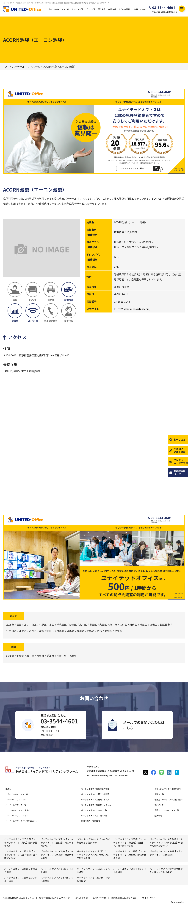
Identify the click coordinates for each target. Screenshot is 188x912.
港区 (41, 631)
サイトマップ (148, 898)
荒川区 (80, 631)
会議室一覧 (159, 794)
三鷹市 (10, 624)
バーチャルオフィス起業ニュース (95, 799)
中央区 (32, 624)
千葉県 (20, 656)
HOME (8, 788)
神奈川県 (62, 656)
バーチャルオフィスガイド (17, 815)
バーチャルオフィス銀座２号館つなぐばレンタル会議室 (166, 870)
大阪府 (40, 656)
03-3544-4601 (163, 7)
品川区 (83, 624)
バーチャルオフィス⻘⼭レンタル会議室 (57, 870)
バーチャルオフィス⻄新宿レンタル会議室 (20, 879)
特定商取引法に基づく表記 (124, 898)
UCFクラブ (159, 804)
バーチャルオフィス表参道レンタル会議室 (129, 870)
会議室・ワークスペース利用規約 (168, 799)
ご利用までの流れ (139, 9)
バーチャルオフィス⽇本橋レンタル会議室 (57, 879)
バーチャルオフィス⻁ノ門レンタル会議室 (93, 879)
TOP (5, 66)
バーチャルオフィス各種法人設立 (95, 788)
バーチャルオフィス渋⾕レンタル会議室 (93, 870)
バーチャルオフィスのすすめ (18, 810)
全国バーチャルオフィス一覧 (167, 810)
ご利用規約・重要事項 (90, 821)
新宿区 (133, 624)
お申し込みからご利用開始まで (168, 788)
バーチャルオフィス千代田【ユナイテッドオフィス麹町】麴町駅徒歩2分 (20, 842)
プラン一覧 (90, 9)
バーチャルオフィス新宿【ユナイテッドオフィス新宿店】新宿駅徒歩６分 (129, 854)
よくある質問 (124, 9)
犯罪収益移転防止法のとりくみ (18, 898)
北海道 (10, 656)
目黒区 (60, 631)
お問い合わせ (99, 898)
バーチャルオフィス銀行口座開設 (95, 794)
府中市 (113, 624)
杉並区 (143, 624)
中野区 (43, 624)
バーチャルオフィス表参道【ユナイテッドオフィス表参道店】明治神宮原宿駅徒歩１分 (166, 842)
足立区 (118, 631)
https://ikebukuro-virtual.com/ (132, 309)
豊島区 (108, 631)
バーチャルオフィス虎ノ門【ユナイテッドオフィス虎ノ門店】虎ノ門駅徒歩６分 (93, 854)
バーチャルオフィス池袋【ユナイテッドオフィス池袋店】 (166, 853)
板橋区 (153, 624)
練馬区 (70, 631)
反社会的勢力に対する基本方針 (54, 898)
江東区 (22, 631)
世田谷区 (21, 624)
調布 (99, 631)
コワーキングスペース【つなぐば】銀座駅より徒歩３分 (94, 841)
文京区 (123, 624)
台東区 (73, 624)
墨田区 (93, 624)
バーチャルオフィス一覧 (26, 66)
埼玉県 (30, 656)
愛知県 (50, 656)
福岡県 (73, 656)
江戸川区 (11, 631)
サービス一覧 (77, 9)
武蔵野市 (165, 624)
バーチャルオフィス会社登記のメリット (22, 821)
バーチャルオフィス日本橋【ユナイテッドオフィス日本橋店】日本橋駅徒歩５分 (20, 854)
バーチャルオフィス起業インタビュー (97, 804)
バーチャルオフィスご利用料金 (94, 815)
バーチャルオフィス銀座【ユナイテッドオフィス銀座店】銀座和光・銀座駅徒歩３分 (129, 842)
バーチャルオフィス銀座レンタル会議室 (20, 870)
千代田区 (62, 624)
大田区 (103, 624)
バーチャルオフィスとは (16, 799)
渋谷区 (32, 631)
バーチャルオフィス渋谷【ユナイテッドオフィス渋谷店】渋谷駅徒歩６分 (57, 854)
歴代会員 (101, 9)
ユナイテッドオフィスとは (58, 9)
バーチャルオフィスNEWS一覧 (94, 810)
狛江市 (50, 631)
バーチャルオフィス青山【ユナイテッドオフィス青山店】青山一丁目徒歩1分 (57, 842)
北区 (51, 624)
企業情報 (112, 9)
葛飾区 (90, 631)
